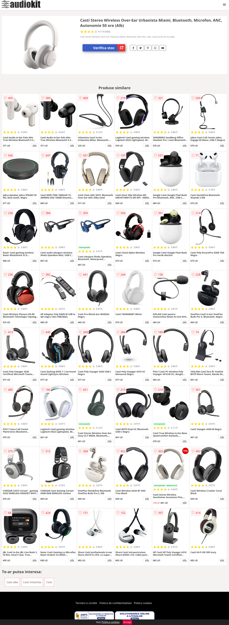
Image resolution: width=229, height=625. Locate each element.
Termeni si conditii (86, 603)
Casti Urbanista (32, 582)
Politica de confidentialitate (116, 603)
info (34, 145)
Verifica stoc (109, 47)
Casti (49, 582)
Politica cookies (143, 603)
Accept (127, 622)
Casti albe (12, 582)
